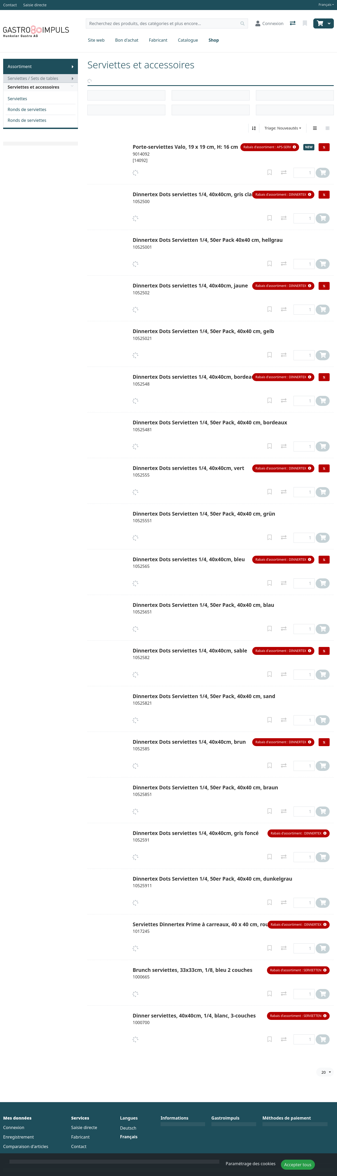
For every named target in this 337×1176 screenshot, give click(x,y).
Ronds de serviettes (27, 109)
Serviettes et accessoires (40, 87)
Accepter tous (297, 1165)
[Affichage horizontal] (327, 128)
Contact (78, 1146)
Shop (214, 40)
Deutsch (128, 1128)
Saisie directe (84, 1127)
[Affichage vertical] (315, 128)
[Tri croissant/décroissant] (254, 128)
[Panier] (319, 23)
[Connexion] (269, 23)
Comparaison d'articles (25, 1146)
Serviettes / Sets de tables (33, 78)
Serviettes (17, 99)
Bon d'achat (126, 40)
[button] (269, 147)
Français (325, 4)
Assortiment (20, 66)
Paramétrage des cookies (250, 1164)
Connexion (13, 1127)
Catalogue (188, 40)
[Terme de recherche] (161, 23)
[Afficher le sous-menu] (73, 66)
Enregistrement (18, 1137)
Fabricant (158, 40)
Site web (96, 40)
